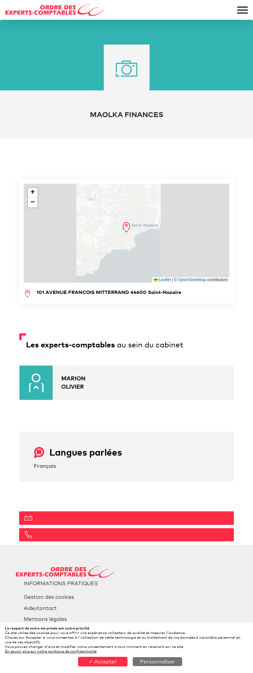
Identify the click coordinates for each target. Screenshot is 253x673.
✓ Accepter (103, 661)
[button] (126, 227)
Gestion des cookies (49, 597)
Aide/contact (40, 608)
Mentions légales (45, 619)
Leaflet (162, 279)
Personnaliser (157, 661)
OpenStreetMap (192, 279)
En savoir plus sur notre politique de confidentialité (51, 651)
